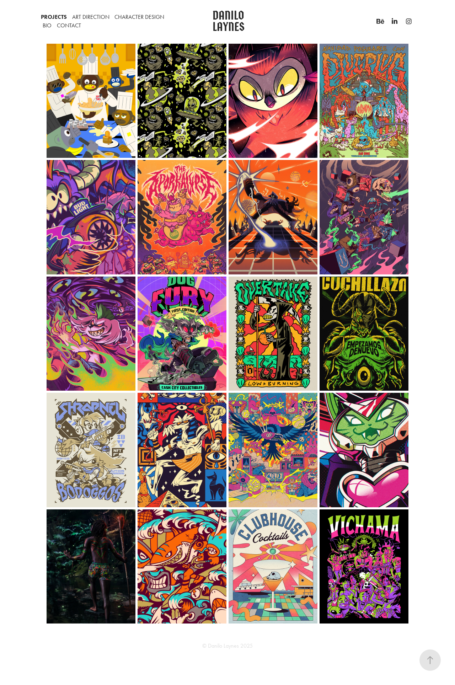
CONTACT (69, 25)
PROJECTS (54, 17)
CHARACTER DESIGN (139, 17)
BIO (47, 25)
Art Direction (90, 17)
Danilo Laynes (230, 21)
